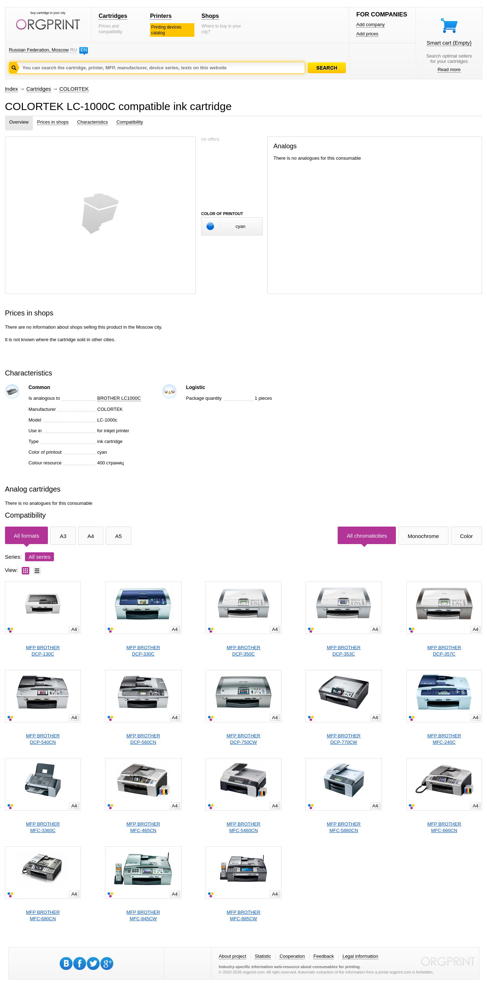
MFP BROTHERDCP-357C (444, 651)
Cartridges (113, 16)
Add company (370, 24)
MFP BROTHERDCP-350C (243, 651)
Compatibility (129, 122)
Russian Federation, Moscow (39, 50)
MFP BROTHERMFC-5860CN (344, 827)
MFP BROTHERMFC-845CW (143, 915)
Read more (449, 69)
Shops (210, 16)
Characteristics (92, 122)
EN (83, 50)
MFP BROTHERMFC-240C (444, 739)
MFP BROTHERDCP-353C (344, 651)
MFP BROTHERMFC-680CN (43, 915)
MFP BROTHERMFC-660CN (444, 827)
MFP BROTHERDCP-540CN (43, 739)
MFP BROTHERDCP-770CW (344, 739)
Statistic (263, 956)
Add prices (367, 33)
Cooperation (292, 956)
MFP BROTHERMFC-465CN (143, 827)
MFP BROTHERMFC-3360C (43, 827)
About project (232, 956)
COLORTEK (74, 89)
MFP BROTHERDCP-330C (143, 651)
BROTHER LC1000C (119, 398)
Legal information (360, 956)
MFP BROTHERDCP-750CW (243, 739)
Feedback (323, 956)
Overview (19, 122)
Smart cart (449, 43)
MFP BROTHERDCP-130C (43, 651)
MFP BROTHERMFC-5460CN (243, 827)
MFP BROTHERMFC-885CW (243, 915)
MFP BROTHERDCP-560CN (143, 739)
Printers (161, 16)
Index (11, 89)
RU (73, 50)
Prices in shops (53, 122)
